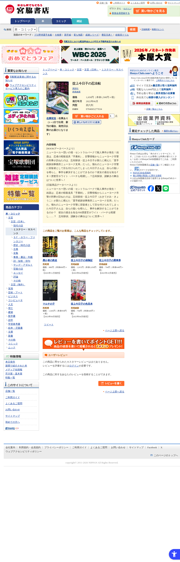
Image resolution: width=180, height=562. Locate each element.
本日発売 (10, 361)
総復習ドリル (122, 35)
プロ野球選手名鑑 (43, 35)
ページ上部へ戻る (114, 330)
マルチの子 (49, 303)
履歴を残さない (171, 131)
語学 (10, 320)
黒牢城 (67, 35)
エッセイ (18, 272)
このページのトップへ (166, 455)
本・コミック (13, 213)
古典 (15, 249)
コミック (61, 21)
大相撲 (58, 35)
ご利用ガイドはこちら (165, 80)
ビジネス (13, 296)
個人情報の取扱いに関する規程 (147, 175)
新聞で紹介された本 (16, 365)
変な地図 (78, 35)
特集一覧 (10, 377)
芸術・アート (15, 292)
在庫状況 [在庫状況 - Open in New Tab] (51, 118)
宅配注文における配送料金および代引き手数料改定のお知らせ (92, 41)
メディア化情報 (13, 369)
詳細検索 (146, 29)
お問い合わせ (156, 3)
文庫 (10, 331)
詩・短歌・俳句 (21, 261)
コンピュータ (15, 300)
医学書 (11, 316)
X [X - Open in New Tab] (162, 447)
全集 (15, 253)
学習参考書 (14, 324)
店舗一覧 (103, 3)
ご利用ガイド (119, 3)
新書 (10, 335)
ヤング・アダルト (23, 264)
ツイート (49, 324)
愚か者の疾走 (50, 260)
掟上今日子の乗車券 (110, 260)
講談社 (75, 88)
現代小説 (18, 225)
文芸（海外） (18, 284)
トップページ (22, 21)
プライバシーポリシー (56, 447)
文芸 (10, 217)
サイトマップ (174, 3)
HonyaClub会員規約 (142, 173)
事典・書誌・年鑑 (23, 257)
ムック (11, 347)
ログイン (127, 9)
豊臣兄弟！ (107, 35)
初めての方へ (12, 422)
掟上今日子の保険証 (82, 260)
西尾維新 (76, 92)
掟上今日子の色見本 (82, 303)
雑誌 (79, 21)
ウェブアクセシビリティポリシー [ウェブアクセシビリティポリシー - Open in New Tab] (24, 451)
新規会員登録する (121, 13)
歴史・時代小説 (21, 245)
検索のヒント (158, 29)
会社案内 (10, 447)
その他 (17, 280)
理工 (10, 308)
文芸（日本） (18, 221)
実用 (10, 288)
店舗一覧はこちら (154, 109)
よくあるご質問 (137, 3)
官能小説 (18, 268)
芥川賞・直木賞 (13, 373)
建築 (10, 312)
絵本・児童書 (15, 327)
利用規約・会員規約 (30, 447)
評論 (15, 276)
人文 (10, 304)
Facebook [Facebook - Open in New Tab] (152, 447)
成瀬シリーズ (92, 35)
